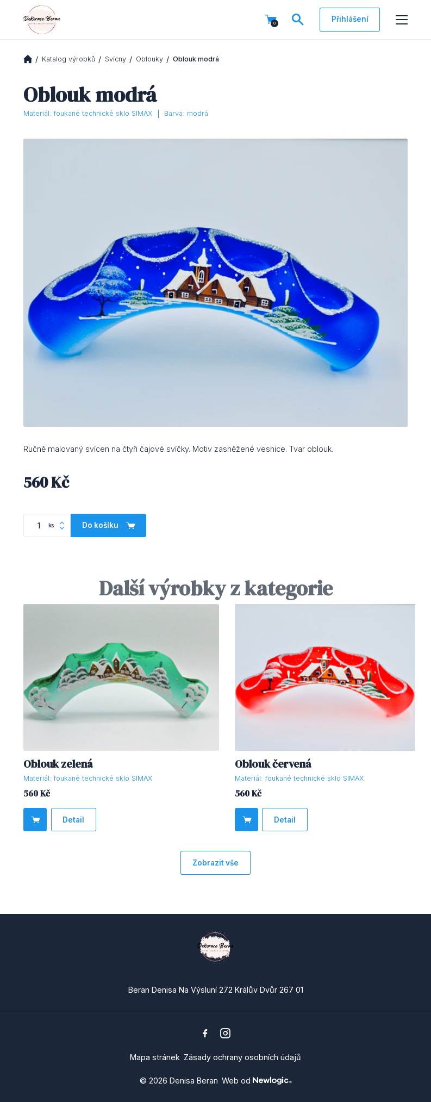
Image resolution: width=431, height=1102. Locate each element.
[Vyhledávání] (298, 20)
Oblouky (149, 59)
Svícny (115, 59)
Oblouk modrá (196, 59)
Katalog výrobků (68, 59)
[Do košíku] (35, 819)
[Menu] (402, 20)
